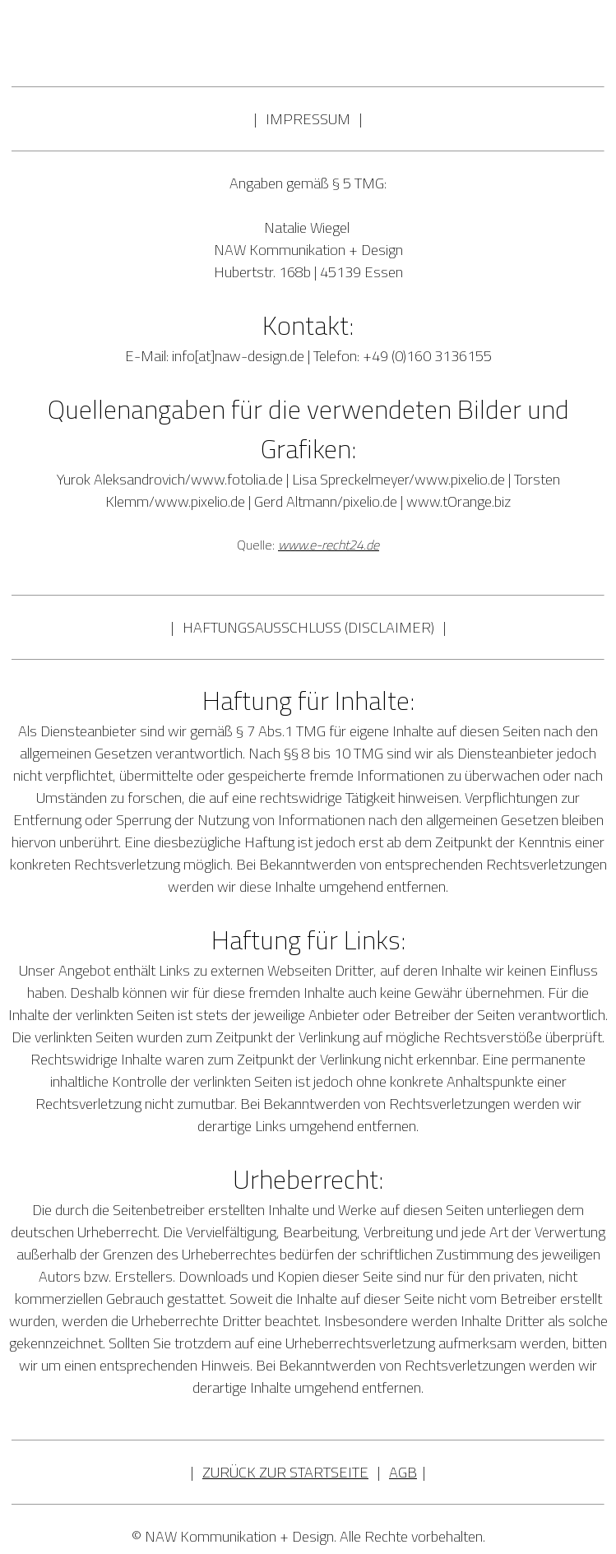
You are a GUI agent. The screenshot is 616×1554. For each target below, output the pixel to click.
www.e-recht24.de (328, 544)
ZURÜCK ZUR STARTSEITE (285, 1472)
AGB (403, 1472)
